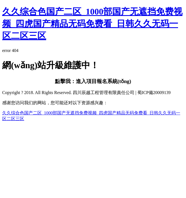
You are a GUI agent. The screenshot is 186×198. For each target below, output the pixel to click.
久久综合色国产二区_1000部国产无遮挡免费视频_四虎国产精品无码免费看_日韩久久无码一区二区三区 (92, 24)
